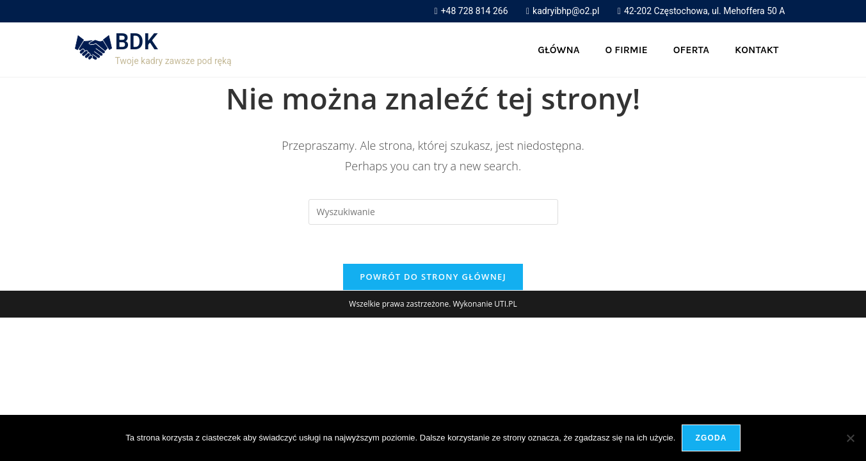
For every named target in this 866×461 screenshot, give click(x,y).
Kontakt (756, 50)
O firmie (626, 50)
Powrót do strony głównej (433, 276)
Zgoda (710, 437)
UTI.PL (505, 303)
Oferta (691, 50)
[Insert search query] (433, 212)
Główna (558, 50)
